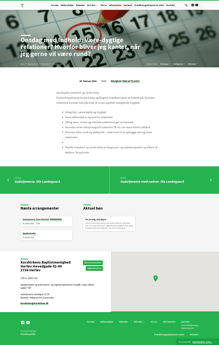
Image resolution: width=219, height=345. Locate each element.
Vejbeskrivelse (94, 268)
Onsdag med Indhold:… (62, 64)
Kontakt (170, 5)
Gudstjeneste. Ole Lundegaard (37, 181)
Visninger (166, 64)
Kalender (80, 5)
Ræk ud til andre (131, 81)
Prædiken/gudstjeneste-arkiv (149, 5)
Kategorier (180, 64)
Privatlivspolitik (28, 334)
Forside (54, 5)
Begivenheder (33, 64)
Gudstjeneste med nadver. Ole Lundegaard (152, 181)
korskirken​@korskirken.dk (34, 303)
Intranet (128, 5)
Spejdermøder (29, 233)
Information (115, 5)
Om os (104, 5)
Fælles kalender (187, 328)
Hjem (23, 64)
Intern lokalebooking (189, 325)
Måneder (193, 64)
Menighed (46, 64)
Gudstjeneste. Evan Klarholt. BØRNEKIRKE (42, 219)
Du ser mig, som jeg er (95, 219)
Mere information (92, 262)
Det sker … (92, 5)
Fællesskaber (67, 5)
